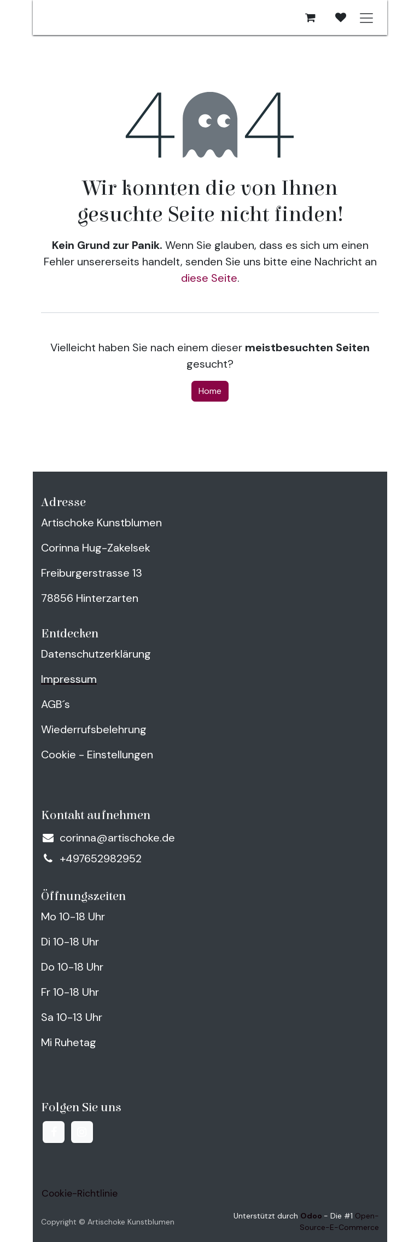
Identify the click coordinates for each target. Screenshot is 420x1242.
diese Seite (209, 278)
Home (210, 391)
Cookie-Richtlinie (80, 1193)
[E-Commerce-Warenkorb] (310, 17)
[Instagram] (82, 1132)
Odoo (312, 1216)
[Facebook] (54, 1132)
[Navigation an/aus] (366, 17)
